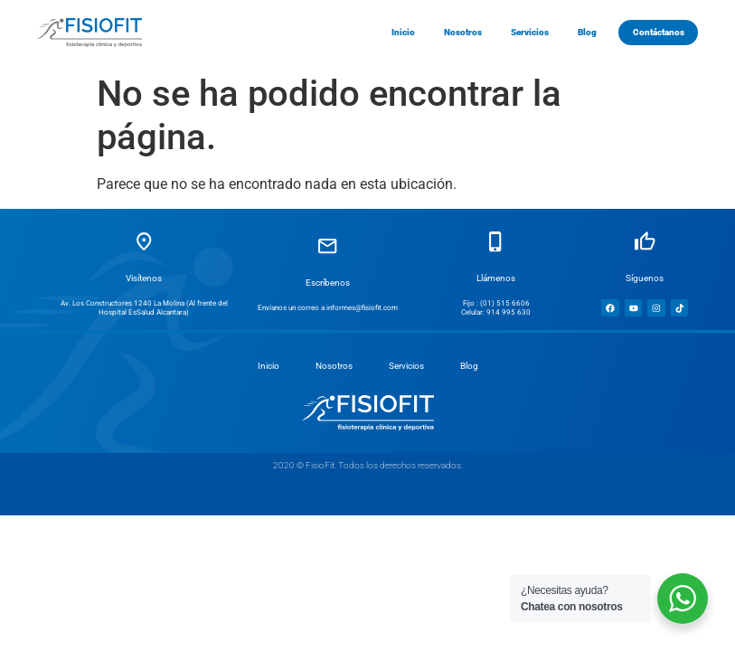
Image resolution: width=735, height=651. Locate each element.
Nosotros (334, 366)
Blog (469, 366)
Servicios (406, 366)
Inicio (268, 366)
